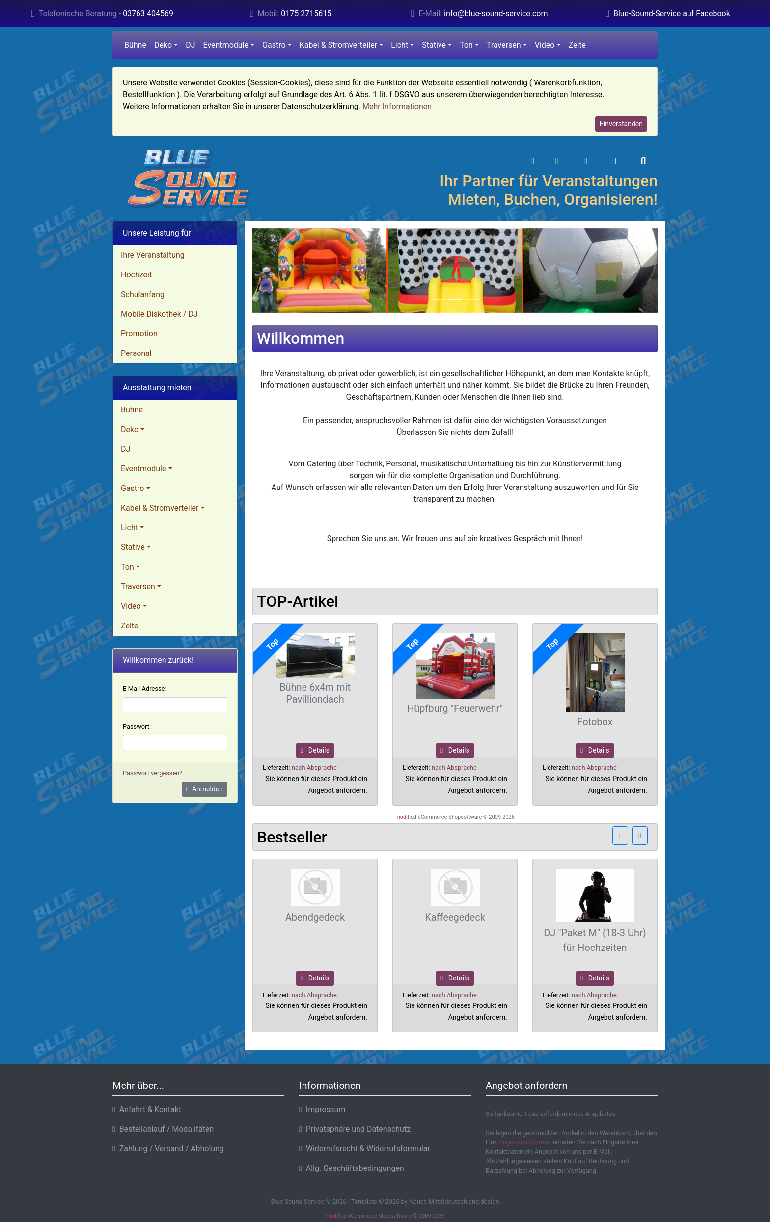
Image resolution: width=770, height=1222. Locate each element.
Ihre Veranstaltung (153, 255)
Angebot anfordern (525, 1142)
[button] (556, 161)
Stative (434, 45)
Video (545, 45)
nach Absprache (314, 767)
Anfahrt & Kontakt (146, 1109)
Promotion (139, 333)
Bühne (135, 45)
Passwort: (137, 726)
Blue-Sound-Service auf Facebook (671, 13)
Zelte (577, 45)
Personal (136, 353)
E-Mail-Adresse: (144, 688)
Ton (466, 45)
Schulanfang (143, 294)
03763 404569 (148, 13)
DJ (190, 45)
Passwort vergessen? (152, 773)
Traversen (504, 45)
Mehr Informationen (397, 106)
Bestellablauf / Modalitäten (163, 1129)
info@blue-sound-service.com (496, 13)
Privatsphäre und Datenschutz (355, 1129)
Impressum (322, 1109)
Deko (163, 45)
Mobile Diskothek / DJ (159, 314)
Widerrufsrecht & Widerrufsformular (364, 1148)
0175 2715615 (306, 13)
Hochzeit (136, 274)
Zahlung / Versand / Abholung (168, 1148)
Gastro (273, 45)
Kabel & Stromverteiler (339, 45)
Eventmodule (225, 45)
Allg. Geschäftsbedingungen (351, 1168)
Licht (399, 45)
